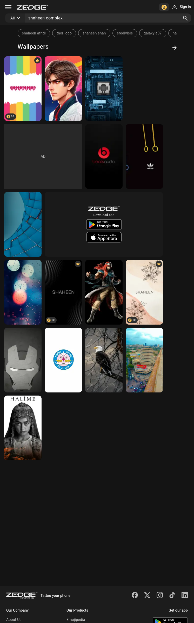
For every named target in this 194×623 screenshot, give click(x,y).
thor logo (64, 33)
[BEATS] (104, 156)
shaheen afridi (34, 33)
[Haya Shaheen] (23, 428)
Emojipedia (75, 620)
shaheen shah (94, 33)
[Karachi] (144, 360)
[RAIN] (23, 292)
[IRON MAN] (23, 360)
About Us (14, 620)
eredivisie (125, 33)
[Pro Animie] (63, 88)
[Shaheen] (63, 292)
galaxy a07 (153, 33)
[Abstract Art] (23, 224)
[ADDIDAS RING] (144, 156)
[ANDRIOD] (104, 88)
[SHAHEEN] (23, 88)
